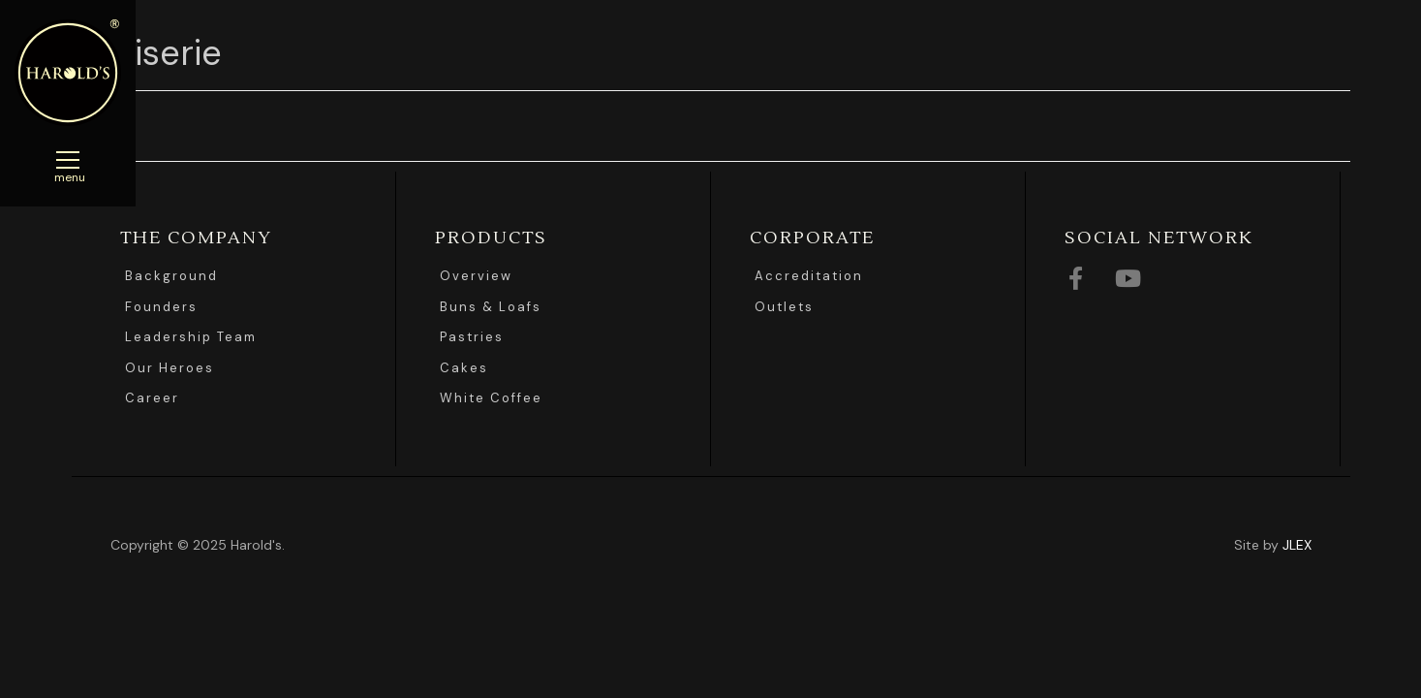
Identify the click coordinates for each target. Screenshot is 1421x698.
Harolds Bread (68, 72)
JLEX (1297, 545)
